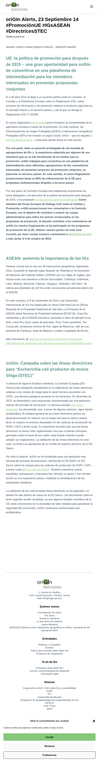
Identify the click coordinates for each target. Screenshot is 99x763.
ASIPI (49, 691)
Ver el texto (38, 122)
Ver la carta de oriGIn (35, 469)
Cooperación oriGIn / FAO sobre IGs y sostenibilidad (49, 688)
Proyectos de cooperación (49, 653)
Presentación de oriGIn (49, 612)
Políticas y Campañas (49, 644)
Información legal (49, 674)
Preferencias (50, 755)
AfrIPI (49, 709)
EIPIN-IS (49, 703)
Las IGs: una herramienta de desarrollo (49, 671)
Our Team (49, 615)
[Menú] (91, 6)
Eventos (49, 647)
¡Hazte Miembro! (49, 624)
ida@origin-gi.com (80, 234)
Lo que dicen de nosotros (49, 621)
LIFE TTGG (49, 706)
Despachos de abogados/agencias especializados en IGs (49, 700)
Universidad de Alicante (49, 697)
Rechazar (49, 746)
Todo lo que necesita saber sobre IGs (49, 650)
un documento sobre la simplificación (56, 199)
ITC (49, 694)
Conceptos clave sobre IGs (49, 668)
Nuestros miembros (49, 618)
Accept (49, 737)
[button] (94, 721)
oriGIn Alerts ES (15, 37)
